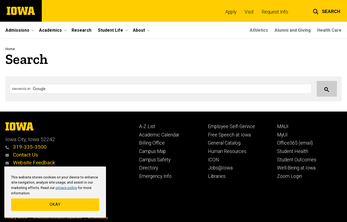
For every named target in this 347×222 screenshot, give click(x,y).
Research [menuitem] (81, 30)
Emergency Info (155, 176)
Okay (55, 204)
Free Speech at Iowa (229, 135)
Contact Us (21, 155)
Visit (249, 12)
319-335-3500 (26, 147)
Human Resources (227, 151)
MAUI (282, 126)
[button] (326, 11)
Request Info (275, 12)
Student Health (292, 151)
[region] (55, 192)
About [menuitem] (139, 30)
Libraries (217, 176)
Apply (230, 12)
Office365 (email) (295, 143)
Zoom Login (289, 176)
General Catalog (224, 143)
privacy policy (66, 188)
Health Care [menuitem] (329, 30)
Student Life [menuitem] (110, 30)
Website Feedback (30, 162)
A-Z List (147, 126)
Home (10, 49)
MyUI (282, 135)
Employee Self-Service (231, 126)
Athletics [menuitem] (259, 30)
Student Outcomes (296, 159)
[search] (155, 89)
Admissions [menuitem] (17, 30)
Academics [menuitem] (50, 30)
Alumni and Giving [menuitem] (293, 30)
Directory (148, 168)
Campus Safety (155, 159)
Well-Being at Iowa (296, 168)
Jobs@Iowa (220, 168)
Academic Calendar (159, 135)
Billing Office (152, 143)
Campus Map (152, 151)
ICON (213, 159)
